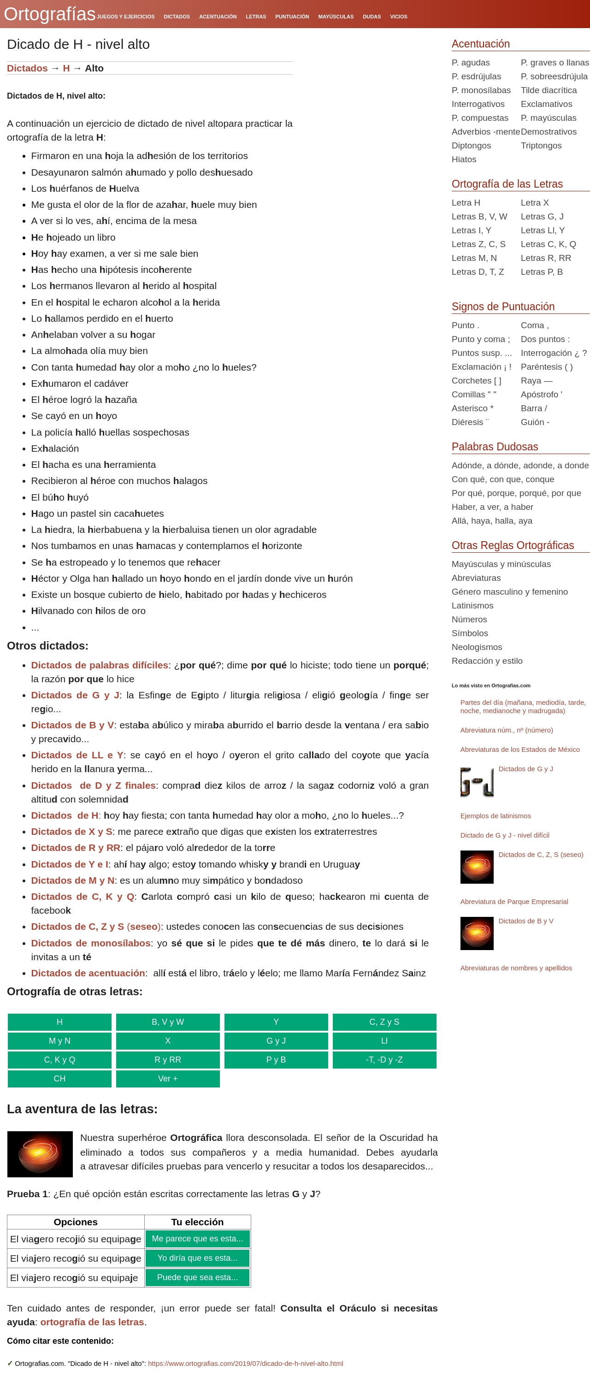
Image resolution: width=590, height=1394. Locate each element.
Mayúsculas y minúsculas (501, 564)
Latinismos (473, 605)
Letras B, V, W (479, 216)
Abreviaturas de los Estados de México (520, 749)
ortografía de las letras (92, 1322)
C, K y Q (58, 1059)
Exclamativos (546, 104)
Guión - (535, 422)
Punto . (465, 325)
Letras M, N (474, 258)
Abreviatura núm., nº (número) (506, 730)
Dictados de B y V (72, 725)
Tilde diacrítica (549, 90)
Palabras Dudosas (495, 447)
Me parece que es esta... (197, 1238)
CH (59, 1078)
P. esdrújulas (476, 76)
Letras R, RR (546, 258)
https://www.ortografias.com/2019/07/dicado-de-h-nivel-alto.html (245, 1363)
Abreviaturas (476, 578)
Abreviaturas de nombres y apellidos (516, 968)
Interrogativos (478, 104)
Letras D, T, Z (478, 272)
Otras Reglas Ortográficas (513, 545)
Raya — (537, 380)
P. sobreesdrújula (554, 76)
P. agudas (471, 62)
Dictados (27, 68)
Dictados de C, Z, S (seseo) (541, 854)
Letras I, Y (471, 230)
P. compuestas (480, 118)
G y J (271, 1041)
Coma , (535, 325)
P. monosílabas (481, 90)
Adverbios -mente (486, 131)
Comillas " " (474, 394)
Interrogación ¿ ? (554, 353)
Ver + (165, 1078)
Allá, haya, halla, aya (492, 521)
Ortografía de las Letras (507, 184)
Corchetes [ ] (477, 380)
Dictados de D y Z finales (93, 785)
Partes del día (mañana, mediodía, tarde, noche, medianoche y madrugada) (523, 706)
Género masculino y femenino (510, 592)
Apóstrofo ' (541, 394)
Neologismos (477, 647)
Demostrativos (549, 131)
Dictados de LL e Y (77, 755)
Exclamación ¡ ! (482, 367)
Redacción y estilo (487, 661)
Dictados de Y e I (69, 864)
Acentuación (481, 44)
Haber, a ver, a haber (492, 507)
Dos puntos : (545, 339)
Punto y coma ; (481, 339)
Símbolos (470, 633)
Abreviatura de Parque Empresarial (514, 901)
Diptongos (471, 145)
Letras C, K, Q (548, 244)
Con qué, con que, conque (503, 479)
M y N (59, 1041)
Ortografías (50, 14)
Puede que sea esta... (197, 1277)
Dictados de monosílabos (91, 943)
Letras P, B (542, 272)
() (96, 926)
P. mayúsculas (549, 118)
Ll (377, 1041)
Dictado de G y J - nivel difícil (504, 835)
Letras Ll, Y (543, 230)
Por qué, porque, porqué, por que (516, 493)
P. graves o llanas (555, 62)
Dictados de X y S (71, 831)
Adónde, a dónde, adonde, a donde (520, 465)
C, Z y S (377, 1022)
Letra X (535, 202)
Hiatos (464, 159)
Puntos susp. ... (482, 353)
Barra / (534, 408)
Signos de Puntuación (503, 307)
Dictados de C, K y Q (83, 896)
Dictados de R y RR (76, 847)
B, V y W (165, 1022)
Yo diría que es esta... (197, 1258)
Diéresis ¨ (470, 422)
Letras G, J (542, 216)
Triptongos (541, 145)
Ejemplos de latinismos (495, 816)
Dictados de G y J (75, 695)
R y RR (165, 1059)
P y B (271, 1059)
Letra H (466, 202)
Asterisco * (473, 408)
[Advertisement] (369, 119)
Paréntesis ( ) (547, 367)
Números (469, 619)
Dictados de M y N (73, 880)
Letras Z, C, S (479, 244)
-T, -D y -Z (377, 1059)
